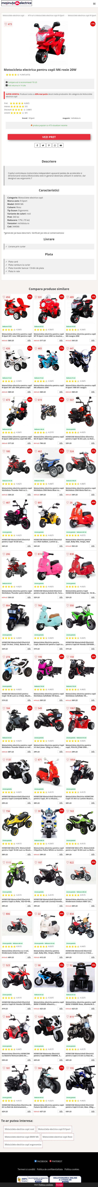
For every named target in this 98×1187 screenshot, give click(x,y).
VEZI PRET (49, 137)
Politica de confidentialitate (50, 1169)
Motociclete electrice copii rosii (19, 1129)
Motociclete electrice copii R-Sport (82, 15)
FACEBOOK (41, 1161)
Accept (59, 1184)
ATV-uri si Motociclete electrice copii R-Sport (46, 15)
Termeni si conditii (26, 1169)
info (29, 340)
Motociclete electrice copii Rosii (57, 1136)
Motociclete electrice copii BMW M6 (22, 1136)
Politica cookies (72, 1169)
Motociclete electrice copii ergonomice (23, 1144)
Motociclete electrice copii (13, 15)
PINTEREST (55, 1161)
